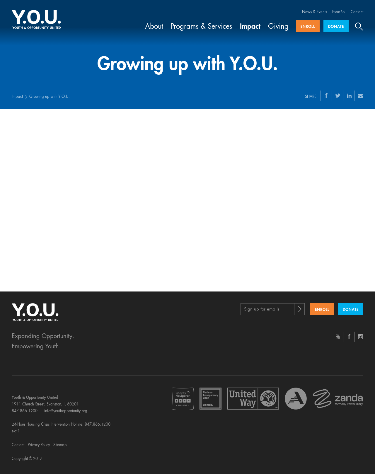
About (154, 26)
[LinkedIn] (349, 95)
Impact (250, 26)
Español (338, 12)
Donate (336, 27)
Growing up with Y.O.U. (49, 97)
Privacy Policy (39, 445)
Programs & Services (201, 26)
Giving (278, 26)
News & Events (314, 12)
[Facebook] (326, 95)
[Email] (360, 95)
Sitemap (60, 445)
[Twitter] (337, 95)
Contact (357, 12)
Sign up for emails (261, 309)
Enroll (308, 27)
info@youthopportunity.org (65, 411)
